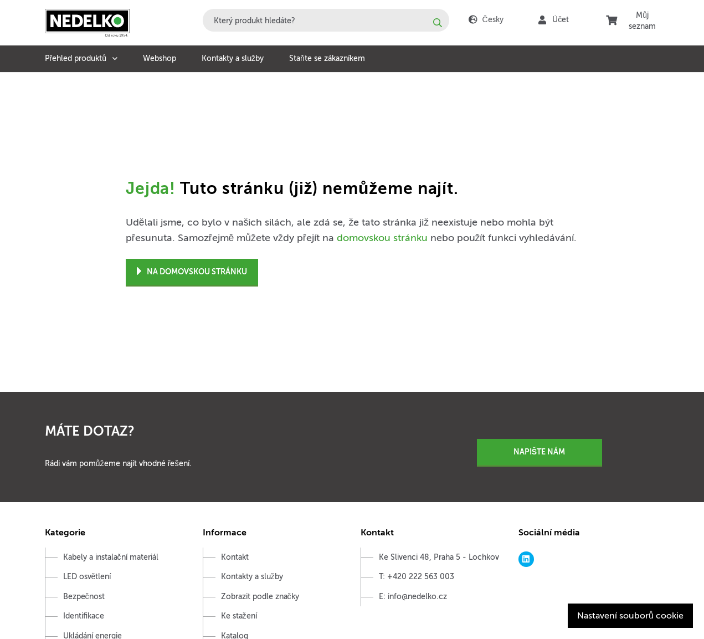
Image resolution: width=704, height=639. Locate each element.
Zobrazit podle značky (260, 596)
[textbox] (326, 20)
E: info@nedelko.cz (413, 596)
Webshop (159, 58)
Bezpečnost (84, 596)
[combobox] (326, 20)
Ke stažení (239, 616)
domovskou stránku (382, 237)
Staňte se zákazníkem (327, 58)
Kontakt (235, 557)
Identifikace (83, 616)
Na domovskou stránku (192, 272)
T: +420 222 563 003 (416, 576)
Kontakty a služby (233, 58)
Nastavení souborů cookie (630, 616)
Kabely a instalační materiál (110, 557)
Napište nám (539, 451)
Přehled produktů (75, 58)
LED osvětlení (87, 576)
